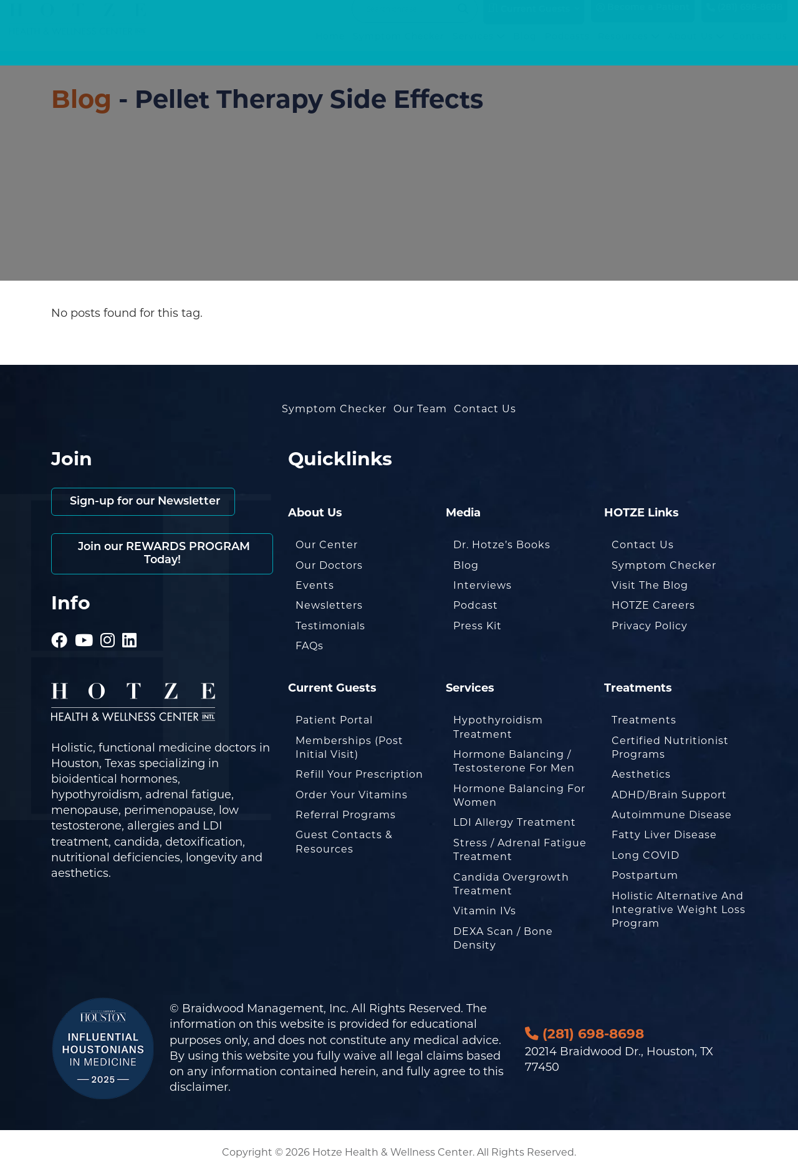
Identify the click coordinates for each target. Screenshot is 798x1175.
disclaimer (199, 1087)
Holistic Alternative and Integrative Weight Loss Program (679, 910)
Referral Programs (346, 815)
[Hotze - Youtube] (84, 624)
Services (479, 49)
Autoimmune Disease (672, 815)
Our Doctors (329, 565)
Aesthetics (641, 774)
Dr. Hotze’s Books (501, 545)
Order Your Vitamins (352, 795)
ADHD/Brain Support (669, 795)
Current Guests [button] (529, 21)
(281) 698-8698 (744, 20)
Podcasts (567, 49)
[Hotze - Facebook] (59, 624)
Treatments (644, 720)
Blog (525, 49)
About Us (696, 49)
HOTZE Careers (653, 605)
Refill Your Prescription (359, 774)
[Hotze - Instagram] (107, 624)
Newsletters (329, 605)
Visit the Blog (650, 585)
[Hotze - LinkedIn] (129, 624)
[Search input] (409, 21)
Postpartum (645, 875)
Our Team (420, 409)
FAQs (310, 646)
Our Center (327, 545)
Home (330, 49)
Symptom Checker (399, 49)
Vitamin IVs (484, 911)
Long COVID (646, 855)
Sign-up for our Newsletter (145, 502)
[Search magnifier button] (463, 21)
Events (315, 585)
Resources (629, 49)
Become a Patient (643, 20)
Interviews (482, 585)
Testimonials (330, 626)
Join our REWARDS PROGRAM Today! (162, 554)
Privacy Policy (650, 626)
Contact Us (760, 49)
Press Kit (477, 626)
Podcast (475, 605)
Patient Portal (334, 720)
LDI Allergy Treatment (514, 822)
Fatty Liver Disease (664, 835)
